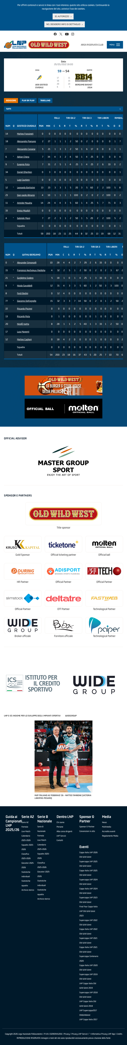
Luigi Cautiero (23, 179)
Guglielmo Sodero (25, 277)
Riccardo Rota (23, 316)
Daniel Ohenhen (24, 172)
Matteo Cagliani (24, 339)
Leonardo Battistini (26, 187)
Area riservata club (92, 44)
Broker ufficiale (23, 636)
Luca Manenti (23, 331)
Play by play (28, 100)
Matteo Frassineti (25, 133)
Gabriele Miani (23, 218)
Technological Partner (104, 609)
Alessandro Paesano (26, 141)
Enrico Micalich (23, 210)
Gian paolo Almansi (26, 195)
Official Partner (63, 581)
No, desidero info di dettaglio (63, 24)
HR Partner (22, 581)
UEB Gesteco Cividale (41, 86)
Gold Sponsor (23, 554)
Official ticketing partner (63, 554)
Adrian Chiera (23, 156)
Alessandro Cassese (26, 149)
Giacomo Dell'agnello (26, 300)
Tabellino (45, 100)
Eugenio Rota (23, 164)
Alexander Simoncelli (26, 262)
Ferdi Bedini (22, 293)
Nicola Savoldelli (24, 285)
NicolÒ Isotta (23, 324)
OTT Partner (63, 609)
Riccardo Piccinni (24, 308)
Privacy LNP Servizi (79, 1034)
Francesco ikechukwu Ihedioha (31, 270)
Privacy (67, 1034)
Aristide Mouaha (24, 202)
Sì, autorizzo (62, 16)
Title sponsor (63, 527)
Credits (119, 1034)
